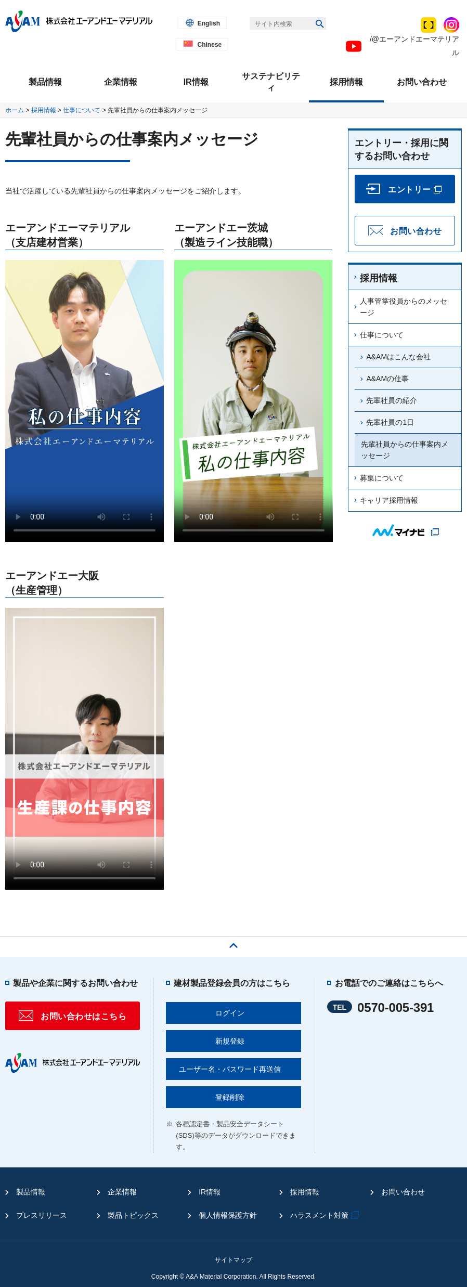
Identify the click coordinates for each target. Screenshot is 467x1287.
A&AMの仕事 (387, 378)
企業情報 (122, 1192)
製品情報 (30, 1192)
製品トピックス (133, 1215)
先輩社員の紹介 (391, 400)
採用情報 (43, 110)
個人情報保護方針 (228, 1215)
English (209, 23)
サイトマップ (233, 1260)
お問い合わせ (403, 1192)
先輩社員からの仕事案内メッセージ (404, 450)
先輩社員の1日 (390, 422)
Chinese (209, 44)
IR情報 (209, 1192)
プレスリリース (41, 1215)
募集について (382, 478)
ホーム (14, 110)
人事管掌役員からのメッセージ (403, 307)
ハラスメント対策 (325, 1215)
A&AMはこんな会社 (398, 357)
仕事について (81, 110)
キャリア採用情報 (389, 500)
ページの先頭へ (233, 943)
